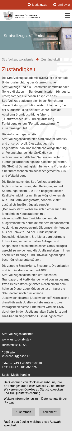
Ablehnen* (50, 412)
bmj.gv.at (61, 4)
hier (11, 402)
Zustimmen (23, 412)
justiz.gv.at (37, 4)
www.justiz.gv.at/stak (16, 339)
